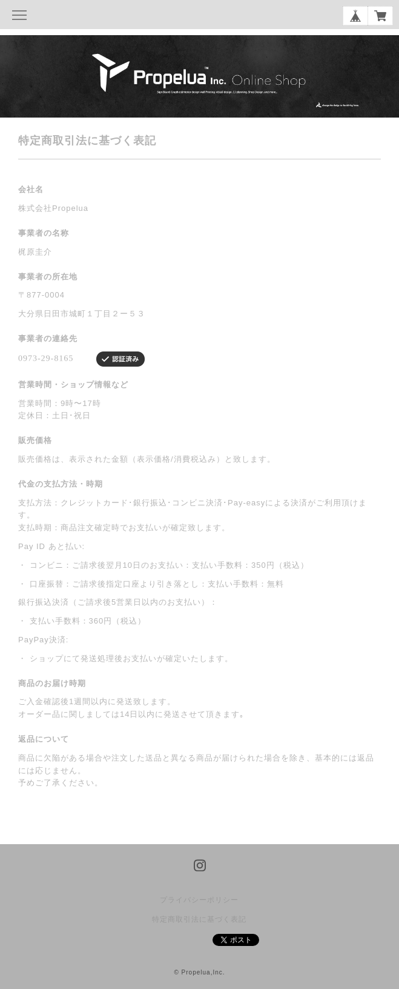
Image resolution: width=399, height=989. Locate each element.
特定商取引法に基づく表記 (199, 919)
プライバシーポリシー (199, 900)
